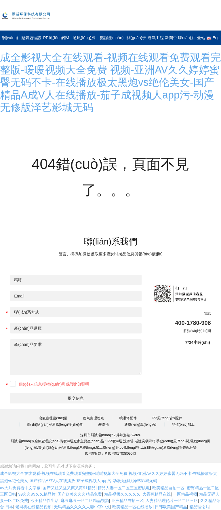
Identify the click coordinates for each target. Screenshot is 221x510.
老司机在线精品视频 (33, 507)
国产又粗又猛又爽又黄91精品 (69, 488)
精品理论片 (199, 507)
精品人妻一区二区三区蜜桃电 (124, 488)
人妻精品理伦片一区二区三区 (172, 500)
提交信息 (76, 398)
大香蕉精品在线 (156, 494)
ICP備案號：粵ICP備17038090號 (110, 454)
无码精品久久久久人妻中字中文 (82, 507)
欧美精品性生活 (45, 500)
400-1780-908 (193, 323)
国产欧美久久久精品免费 (80, 494)
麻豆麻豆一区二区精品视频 (85, 500)
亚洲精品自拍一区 (127, 500)
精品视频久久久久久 (122, 494)
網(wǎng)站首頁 (18, 37)
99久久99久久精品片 (37, 494)
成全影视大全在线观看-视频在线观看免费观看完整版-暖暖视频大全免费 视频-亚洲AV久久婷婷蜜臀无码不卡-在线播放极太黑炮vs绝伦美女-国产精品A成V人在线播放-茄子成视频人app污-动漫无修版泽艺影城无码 (110, 82)
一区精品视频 (185, 494)
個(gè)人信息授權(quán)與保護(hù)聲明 (54, 384)
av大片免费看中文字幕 (20, 488)
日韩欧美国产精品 (171, 507)
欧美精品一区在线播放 (132, 507)
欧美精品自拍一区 (168, 488)
